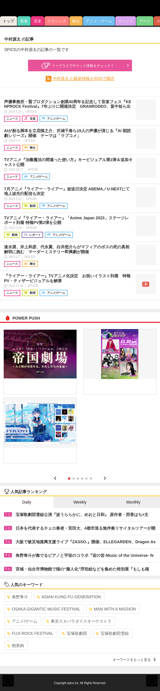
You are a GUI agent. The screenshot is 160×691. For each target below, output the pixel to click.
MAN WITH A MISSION (112, 609)
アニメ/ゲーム (22, 621)
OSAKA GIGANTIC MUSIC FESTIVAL (43, 609)
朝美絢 (15, 645)
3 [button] (78, 478)
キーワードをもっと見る (134, 660)
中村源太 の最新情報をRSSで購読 (84, 78)
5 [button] (86, 478)
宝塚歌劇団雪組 (112, 633)
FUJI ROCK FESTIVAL (30, 633)
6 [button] (91, 478)
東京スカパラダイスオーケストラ (78, 621)
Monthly (133, 502)
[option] (80, 398)
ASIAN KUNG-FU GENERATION (69, 597)
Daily (26, 502)
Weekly (80, 502)
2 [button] (73, 478)
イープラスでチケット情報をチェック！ (77, 65)
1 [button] (69, 478)
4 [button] (82, 478)
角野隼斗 (17, 597)
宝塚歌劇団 (74, 633)
